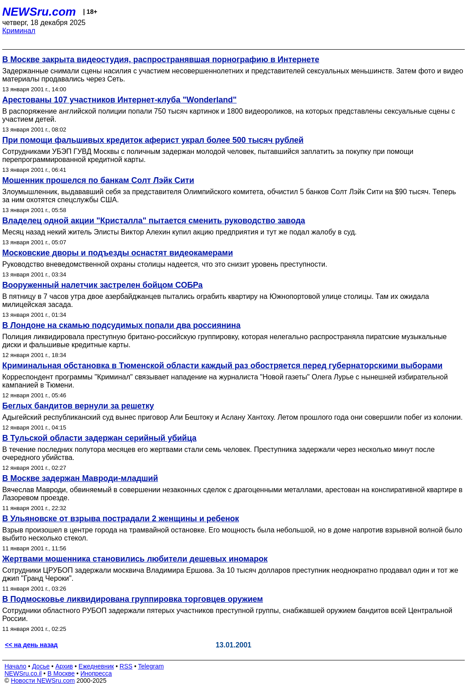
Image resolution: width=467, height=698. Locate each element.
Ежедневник (96, 666)
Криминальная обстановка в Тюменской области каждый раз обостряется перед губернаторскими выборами (222, 365)
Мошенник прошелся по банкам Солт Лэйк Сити (98, 180)
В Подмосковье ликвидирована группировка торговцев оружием (132, 599)
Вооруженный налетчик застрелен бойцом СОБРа (102, 285)
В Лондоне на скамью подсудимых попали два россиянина (121, 325)
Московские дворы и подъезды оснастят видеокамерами (117, 252)
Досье (41, 666)
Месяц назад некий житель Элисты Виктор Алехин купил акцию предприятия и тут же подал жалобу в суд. (179, 232)
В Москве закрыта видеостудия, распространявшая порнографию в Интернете (160, 59)
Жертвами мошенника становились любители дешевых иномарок (134, 558)
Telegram (151, 666)
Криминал (18, 30)
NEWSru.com (39, 11)
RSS (125, 666)
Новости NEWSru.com (43, 680)
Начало (15, 666)
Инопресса (96, 673)
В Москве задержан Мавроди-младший (80, 478)
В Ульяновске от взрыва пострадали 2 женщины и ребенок (120, 518)
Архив (64, 666)
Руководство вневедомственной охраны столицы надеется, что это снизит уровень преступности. (164, 264)
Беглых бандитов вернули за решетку (78, 405)
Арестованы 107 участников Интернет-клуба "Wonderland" (119, 99)
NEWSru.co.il (23, 673)
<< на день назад (31, 644)
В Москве (61, 673)
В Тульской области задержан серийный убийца (99, 438)
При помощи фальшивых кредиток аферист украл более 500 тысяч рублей (153, 140)
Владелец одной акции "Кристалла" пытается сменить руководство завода (153, 220)
